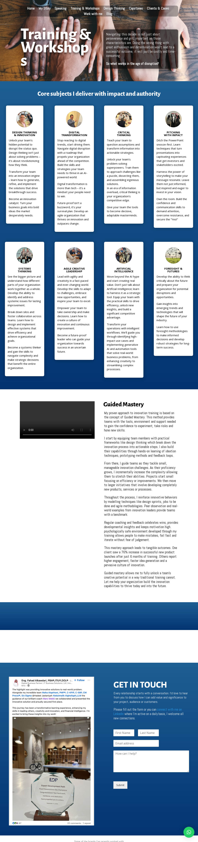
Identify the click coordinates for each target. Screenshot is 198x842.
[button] (188, 832)
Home (31, 9)
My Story (45, 9)
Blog (109, 14)
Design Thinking (114, 9)
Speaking (60, 9)
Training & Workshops (85, 9)
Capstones (136, 9)
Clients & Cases (158, 9)
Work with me (93, 14)
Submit (120, 785)
